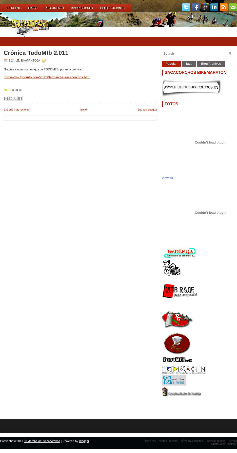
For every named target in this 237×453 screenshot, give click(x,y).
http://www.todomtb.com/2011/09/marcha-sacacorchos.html (47, 77)
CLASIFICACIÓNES (112, 8)
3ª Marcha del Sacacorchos (42, 441)
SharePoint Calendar (224, 443)
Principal (14, 8)
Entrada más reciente (17, 109)
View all (167, 178)
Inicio (83, 109)
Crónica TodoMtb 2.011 (36, 53)
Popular (171, 63)
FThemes (161, 440)
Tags (189, 63)
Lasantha (197, 440)
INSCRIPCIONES (82, 8)
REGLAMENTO (54, 8)
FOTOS (33, 8)
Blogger (84, 441)
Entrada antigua (147, 109)
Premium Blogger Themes (221, 440)
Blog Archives (211, 63)
